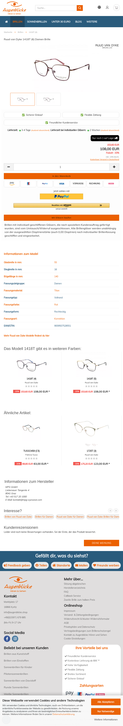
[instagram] (15, 639)
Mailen (81, 565)
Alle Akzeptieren (105, 702)
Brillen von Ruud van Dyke (18, 516)
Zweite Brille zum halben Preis (79, 599)
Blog (78, 21)
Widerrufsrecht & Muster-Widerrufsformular (86, 618)
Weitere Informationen (106, 719)
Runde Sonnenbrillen (16, 687)
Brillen (17, 21)
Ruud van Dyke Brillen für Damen (104, 516)
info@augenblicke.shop (15, 612)
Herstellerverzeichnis (74, 587)
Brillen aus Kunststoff (16, 653)
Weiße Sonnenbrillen (16, 694)
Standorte (61, 565)
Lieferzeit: (13, 130)
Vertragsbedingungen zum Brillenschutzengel (87, 630)
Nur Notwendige (105, 711)
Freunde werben (106, 565)
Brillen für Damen (44, 516)
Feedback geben (17, 565)
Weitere (91, 21)
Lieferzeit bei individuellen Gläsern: (68, 130)
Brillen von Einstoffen (16, 660)
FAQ (66, 591)
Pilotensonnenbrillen (16, 673)
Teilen (41, 565)
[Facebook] (7, 639)
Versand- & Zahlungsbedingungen (81, 614)
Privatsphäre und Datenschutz (79, 626)
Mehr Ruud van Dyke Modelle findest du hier (26, 335)
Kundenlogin (107, 7)
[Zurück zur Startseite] (6, 21)
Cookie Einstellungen (74, 638)
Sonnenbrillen (37, 21)
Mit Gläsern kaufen (61, 217)
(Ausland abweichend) (40, 130)
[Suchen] (80, 8)
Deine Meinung (101, 543)
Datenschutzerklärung (63, 714)
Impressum (69, 610)
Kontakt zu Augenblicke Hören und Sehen (85, 634)
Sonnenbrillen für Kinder (18, 667)
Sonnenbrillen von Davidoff (20, 680)
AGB (66, 622)
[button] (61, 206)
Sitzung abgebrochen (75, 583)
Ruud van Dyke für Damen (70, 516)
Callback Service (72, 595)
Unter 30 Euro (61, 21)
